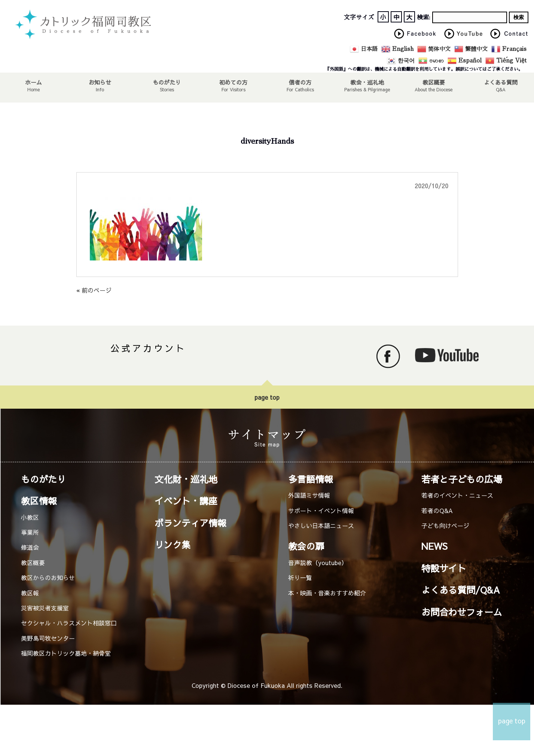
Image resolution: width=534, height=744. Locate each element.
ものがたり (167, 82)
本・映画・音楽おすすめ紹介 (327, 593)
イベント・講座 (186, 500)
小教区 (30, 517)
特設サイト (443, 568)
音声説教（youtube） (317, 562)
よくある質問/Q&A (460, 589)
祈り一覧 (300, 577)
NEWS (434, 546)
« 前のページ (94, 290)
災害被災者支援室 (45, 608)
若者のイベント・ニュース (457, 495)
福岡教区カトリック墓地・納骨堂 (66, 653)
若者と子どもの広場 (461, 479)
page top (267, 397)
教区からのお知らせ (48, 577)
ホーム (33, 82)
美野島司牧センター (48, 638)
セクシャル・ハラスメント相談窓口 (69, 623)
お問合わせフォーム (461, 612)
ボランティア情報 (190, 522)
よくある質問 (500, 82)
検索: (423, 18)
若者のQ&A (437, 510)
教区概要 (33, 562)
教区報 (30, 593)
